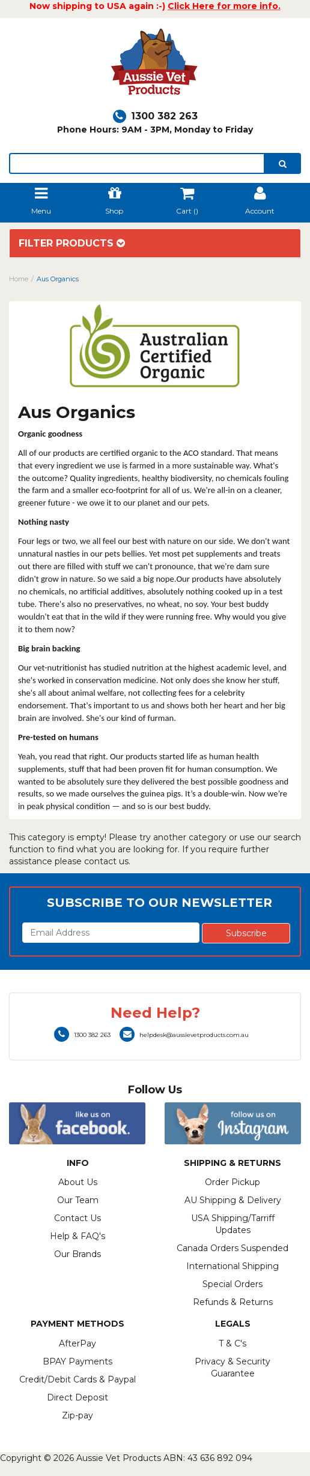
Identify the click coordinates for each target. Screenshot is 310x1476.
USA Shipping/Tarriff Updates (233, 1224)
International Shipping (232, 1266)
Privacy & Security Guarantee (232, 1367)
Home (18, 279)
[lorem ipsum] (137, 163)
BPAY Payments (77, 1361)
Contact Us (77, 1218)
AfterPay (77, 1343)
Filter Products (72, 243)
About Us (77, 1182)
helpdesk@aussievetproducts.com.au (184, 1035)
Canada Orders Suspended (232, 1248)
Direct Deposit (77, 1397)
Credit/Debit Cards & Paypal (77, 1379)
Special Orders (232, 1284)
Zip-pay (77, 1415)
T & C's (232, 1343)
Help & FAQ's (77, 1236)
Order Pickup (232, 1182)
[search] (282, 163)
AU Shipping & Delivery (232, 1200)
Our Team (78, 1200)
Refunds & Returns (233, 1302)
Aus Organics (58, 279)
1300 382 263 (155, 116)
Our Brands (77, 1254)
